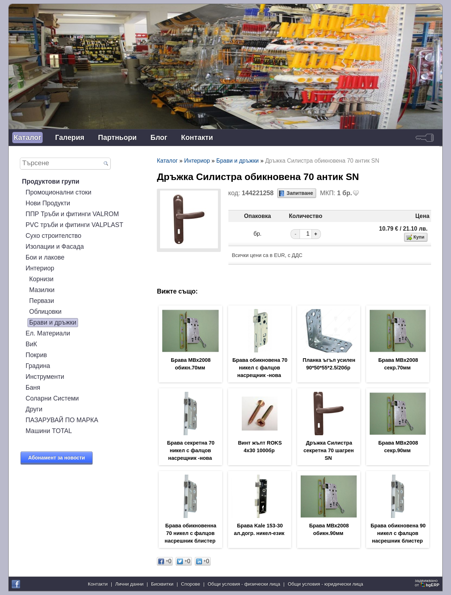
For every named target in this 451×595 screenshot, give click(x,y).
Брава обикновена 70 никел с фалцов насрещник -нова (259, 367)
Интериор (40, 268)
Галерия (69, 137)
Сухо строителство (53, 235)
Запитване (300, 193)
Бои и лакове (45, 257)
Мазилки (42, 290)
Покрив (36, 355)
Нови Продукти (48, 203)
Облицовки (45, 311)
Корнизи (41, 279)
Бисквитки (162, 584)
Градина (38, 365)
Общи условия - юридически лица (325, 584)
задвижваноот (428, 582)
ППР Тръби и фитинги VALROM (72, 214)
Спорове (190, 584)
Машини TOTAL (49, 431)
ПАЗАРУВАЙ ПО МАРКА (62, 420)
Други (34, 409)
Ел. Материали (48, 333)
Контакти (197, 137)
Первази (41, 300)
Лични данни (129, 584)
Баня (33, 387)
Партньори (117, 137)
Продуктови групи (51, 181)
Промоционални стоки (58, 192)
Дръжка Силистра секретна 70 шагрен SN (329, 450)
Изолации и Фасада (55, 246)
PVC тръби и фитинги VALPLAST (74, 224)
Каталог (27, 137)
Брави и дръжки (52, 322)
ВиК (31, 344)
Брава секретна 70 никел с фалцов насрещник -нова (190, 450)
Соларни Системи (52, 398)
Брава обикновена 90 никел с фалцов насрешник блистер (397, 533)
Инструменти (45, 376)
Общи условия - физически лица (244, 584)
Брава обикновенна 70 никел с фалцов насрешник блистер (190, 533)
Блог (158, 137)
